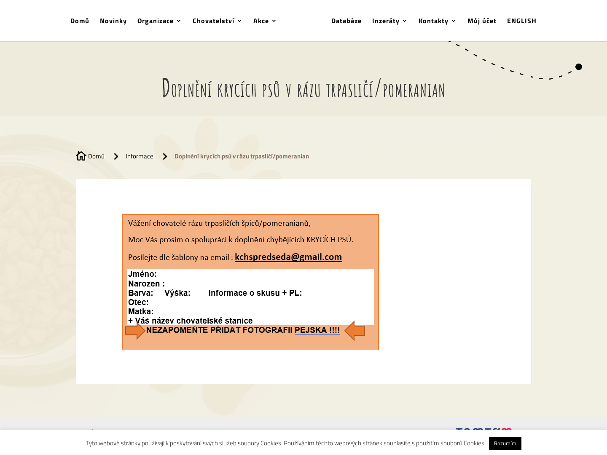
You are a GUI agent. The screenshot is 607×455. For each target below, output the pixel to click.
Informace (139, 156)
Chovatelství (213, 22)
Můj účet (482, 22)
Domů (79, 22)
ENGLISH (522, 22)
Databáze (346, 22)
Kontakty (434, 22)
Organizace (155, 22)
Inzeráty (386, 22)
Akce (261, 22)
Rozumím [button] (505, 443)
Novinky (113, 22)
